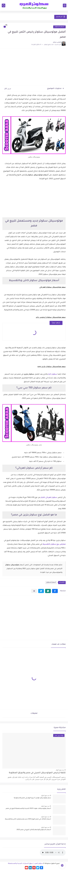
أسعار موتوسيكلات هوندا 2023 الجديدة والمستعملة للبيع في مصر (28, 808)
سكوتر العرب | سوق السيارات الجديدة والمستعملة (25, 863)
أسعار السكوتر (59, 27)
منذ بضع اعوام (60, 770)
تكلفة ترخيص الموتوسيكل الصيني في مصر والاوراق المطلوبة (37, 773)
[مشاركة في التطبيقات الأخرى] (34, 591)
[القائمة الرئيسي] (64, 5)
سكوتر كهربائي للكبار (49, 498)
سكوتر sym (52, 374)
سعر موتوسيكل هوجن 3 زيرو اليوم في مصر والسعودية (32, 798)
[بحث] (3, 5)
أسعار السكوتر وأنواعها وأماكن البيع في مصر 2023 (34, 830)
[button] (55, 591)
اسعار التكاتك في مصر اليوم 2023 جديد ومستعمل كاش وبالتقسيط (28, 819)
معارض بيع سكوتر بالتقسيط (54, 544)
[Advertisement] (34, 67)
